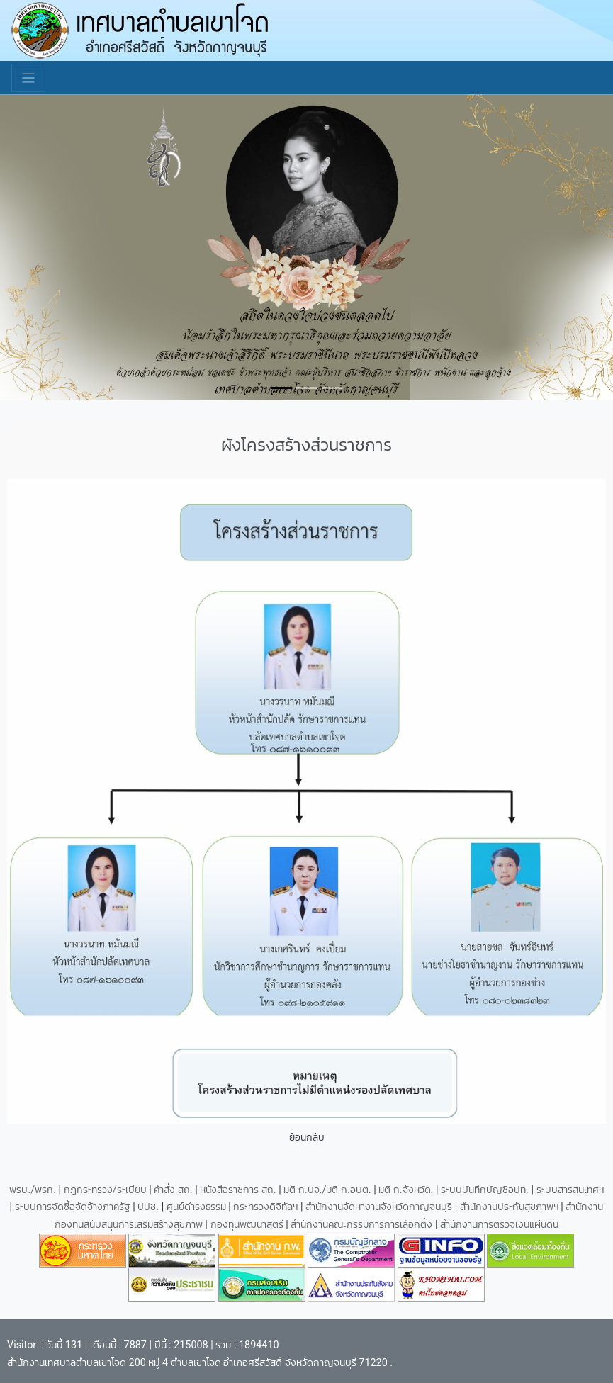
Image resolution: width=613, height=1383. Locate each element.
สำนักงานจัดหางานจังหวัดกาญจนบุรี (380, 1207)
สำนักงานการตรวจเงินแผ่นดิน (499, 1225)
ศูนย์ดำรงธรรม (198, 1207)
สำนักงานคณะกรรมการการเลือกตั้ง (361, 1225)
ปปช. (149, 1207)
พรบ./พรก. (32, 1190)
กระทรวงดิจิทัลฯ (266, 1207)
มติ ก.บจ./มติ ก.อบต (325, 1190)
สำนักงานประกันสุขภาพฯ (510, 1207)
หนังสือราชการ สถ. (238, 1190)
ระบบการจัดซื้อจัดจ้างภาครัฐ (74, 1207)
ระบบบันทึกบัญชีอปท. (486, 1190)
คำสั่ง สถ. (173, 1190)
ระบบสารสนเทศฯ (570, 1190)
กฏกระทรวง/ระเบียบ (105, 1190)
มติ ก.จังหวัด (404, 1190)
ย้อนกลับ (307, 1137)
